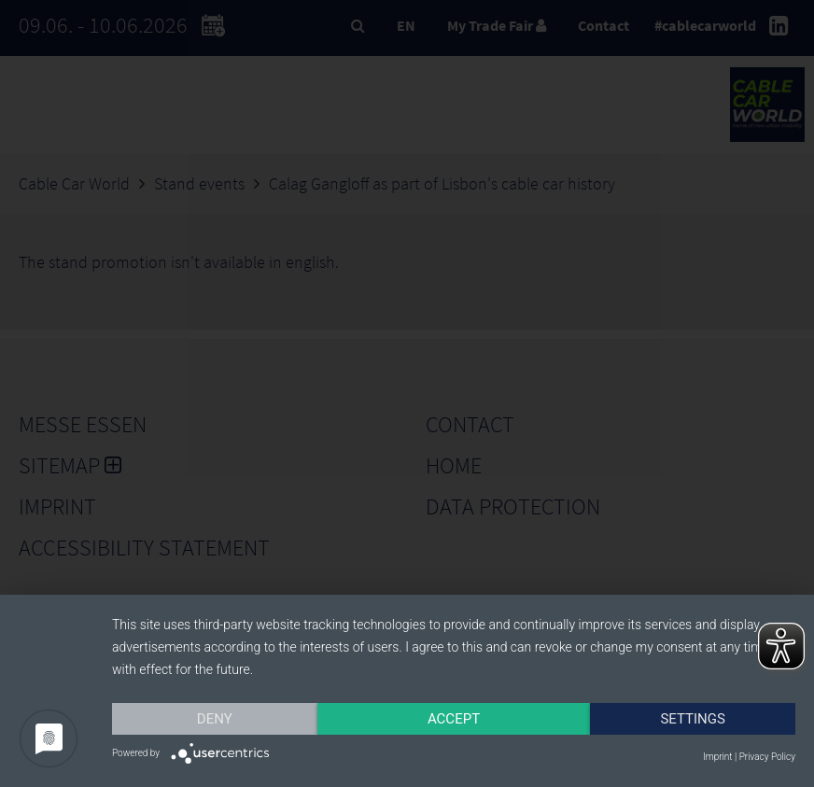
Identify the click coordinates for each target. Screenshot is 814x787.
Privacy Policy (767, 757)
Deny (214, 718)
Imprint (717, 757)
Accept (454, 718)
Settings (692, 718)
